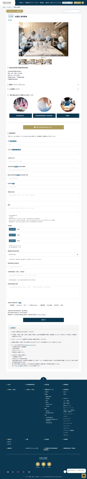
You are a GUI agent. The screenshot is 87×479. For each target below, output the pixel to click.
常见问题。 (42, 2)
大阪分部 (9, 444)
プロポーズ (65, 435)
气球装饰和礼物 (49, 422)
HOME (4, 7)
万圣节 (64, 394)
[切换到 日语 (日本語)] (9, 472)
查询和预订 (66, 384)
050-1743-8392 (41, 314)
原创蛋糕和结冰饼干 (50, 412)
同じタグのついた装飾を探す (14, 11)
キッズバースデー (67, 418)
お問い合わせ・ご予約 (67, 2)
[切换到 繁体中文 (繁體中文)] (25, 472)
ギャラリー (36, 2)
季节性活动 (66, 389)
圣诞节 (64, 392)
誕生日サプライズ (67, 405)
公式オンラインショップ (55, 2)
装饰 (46, 415)
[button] (31, 39)
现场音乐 (47, 406)
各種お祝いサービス (29, 2)
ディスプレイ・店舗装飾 (68, 430)
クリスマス (65, 432)
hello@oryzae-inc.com (30, 345)
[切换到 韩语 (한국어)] (30, 472)
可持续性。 (66, 439)
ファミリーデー (66, 425)
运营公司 (47, 2)
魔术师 (47, 402)
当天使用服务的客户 (30, 384)
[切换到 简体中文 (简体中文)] (19, 472)
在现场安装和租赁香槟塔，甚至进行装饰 (43, 115)
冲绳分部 (9, 441)
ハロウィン (65, 416)
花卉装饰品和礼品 (20, 115)
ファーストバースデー (68, 423)
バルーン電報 (66, 400)
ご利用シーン (21, 2)
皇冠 (47, 400)
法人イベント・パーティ (68, 407)
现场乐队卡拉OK (49, 404)
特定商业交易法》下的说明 (69, 448)
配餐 (46, 408)
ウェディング (66, 428)
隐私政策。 (10, 448)
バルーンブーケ (66, 421)
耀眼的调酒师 (48, 396)
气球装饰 (67, 115)
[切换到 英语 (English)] (14, 472)
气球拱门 (46, 392)
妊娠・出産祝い (66, 403)
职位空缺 (47, 439)
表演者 (46, 394)
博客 (27, 439)
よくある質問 (19, 365)
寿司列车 (47, 411)
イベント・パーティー (68, 414)
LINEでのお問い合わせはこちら (43, 127)
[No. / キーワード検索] (71, 11)
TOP (43, 379)
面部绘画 (47, 398)
